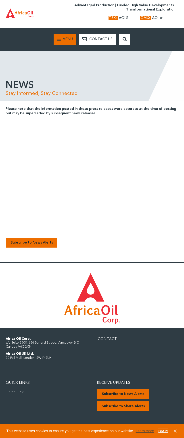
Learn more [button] (145, 431)
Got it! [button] (163, 431)
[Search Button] (124, 39)
